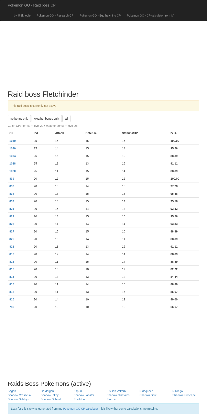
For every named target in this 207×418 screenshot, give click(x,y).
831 (11, 208)
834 (11, 193)
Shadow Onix (148, 395)
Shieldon (79, 399)
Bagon (12, 391)
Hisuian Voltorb (116, 391)
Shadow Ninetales (118, 395)
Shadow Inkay (50, 395)
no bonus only (19, 118)
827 (11, 231)
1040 (12, 148)
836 (11, 186)
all (66, 118)
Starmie (111, 399)
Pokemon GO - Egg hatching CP (100, 15)
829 (11, 216)
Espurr (78, 391)
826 (11, 239)
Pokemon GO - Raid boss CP (32, 5)
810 (11, 299)
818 (11, 254)
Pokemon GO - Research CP (55, 15)
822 (11, 246)
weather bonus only (46, 118)
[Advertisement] (103, 57)
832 (11, 201)
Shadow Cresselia (19, 395)
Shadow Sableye (18, 399)
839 (11, 178)
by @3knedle (22, 15)
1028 (12, 163)
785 (11, 307)
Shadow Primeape (184, 395)
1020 (12, 171)
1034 (12, 156)
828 (11, 224)
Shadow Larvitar (84, 395)
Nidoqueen (146, 391)
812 (11, 291)
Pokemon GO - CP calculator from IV (150, 15)
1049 (12, 140)
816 (11, 261)
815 (11, 269)
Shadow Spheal (51, 399)
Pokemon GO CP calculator (80, 408)
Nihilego (177, 391)
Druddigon (47, 391)
